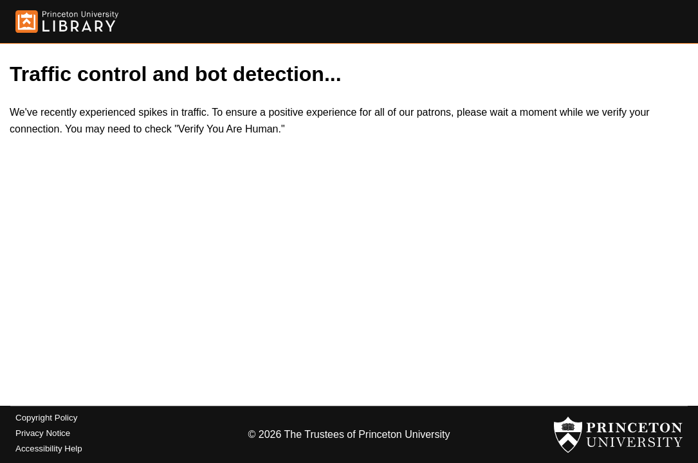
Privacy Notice (42, 433)
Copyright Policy (46, 417)
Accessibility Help (48, 448)
